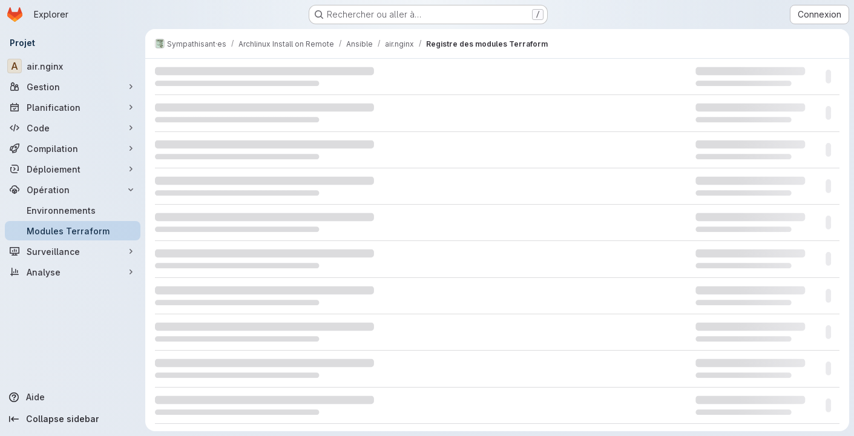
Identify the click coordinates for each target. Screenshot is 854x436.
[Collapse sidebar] (72, 419)
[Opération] (72, 189)
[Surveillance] (72, 251)
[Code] (72, 127)
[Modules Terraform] (72, 230)
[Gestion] (72, 86)
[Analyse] (72, 272)
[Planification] (72, 107)
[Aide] (72, 397)
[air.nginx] (72, 66)
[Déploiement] (72, 169)
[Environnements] (72, 210)
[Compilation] (72, 148)
